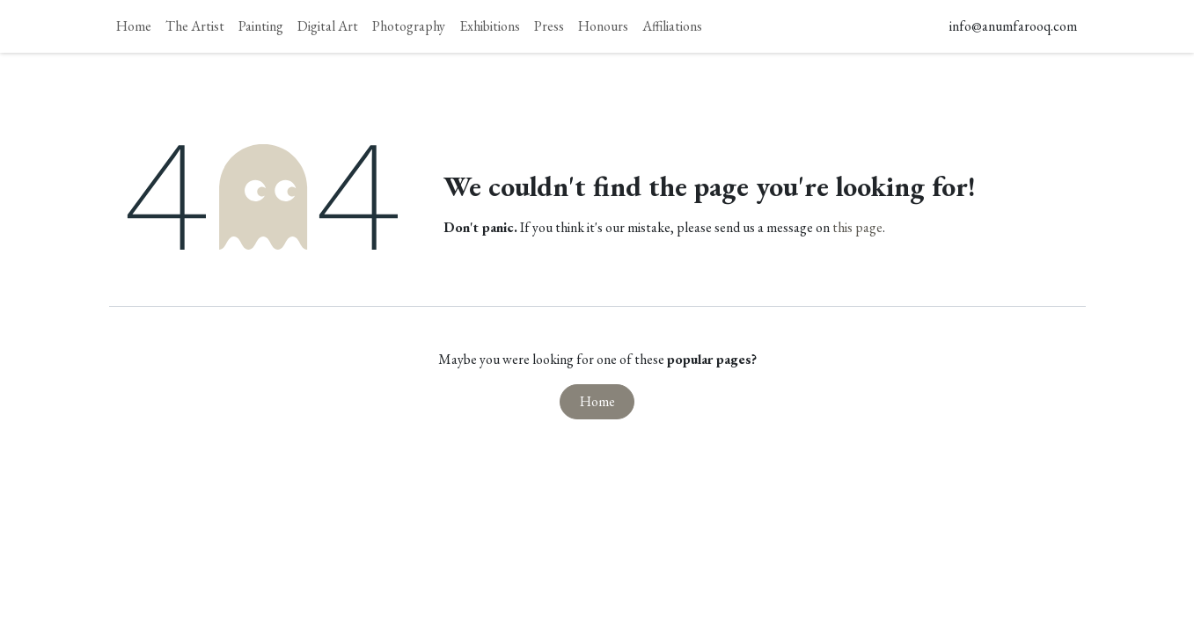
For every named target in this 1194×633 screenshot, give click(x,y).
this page (857, 227)
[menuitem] (133, 26)
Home (597, 401)
